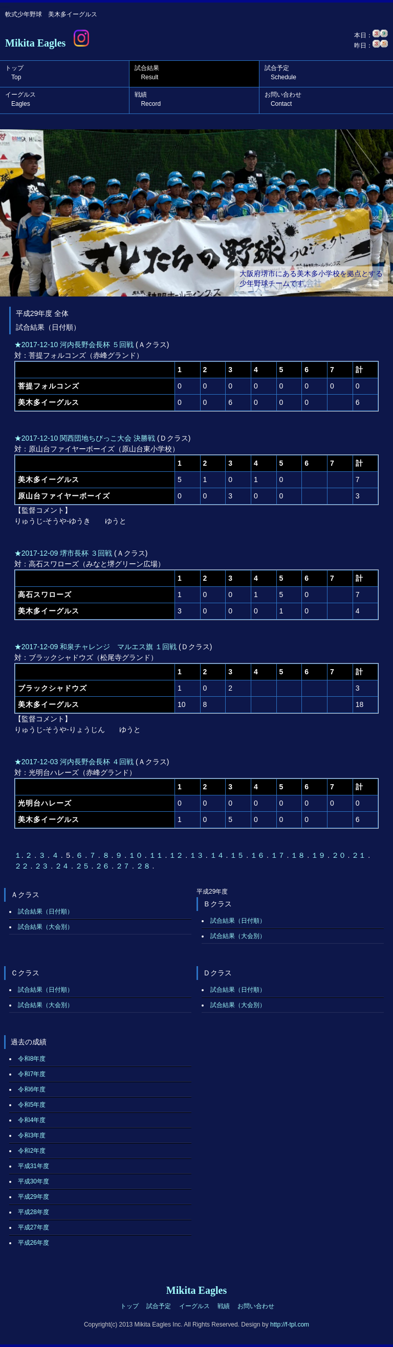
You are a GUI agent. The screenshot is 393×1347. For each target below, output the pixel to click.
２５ (83, 866)
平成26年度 (33, 1242)
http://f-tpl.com (289, 1324)
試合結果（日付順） (45, 911)
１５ (238, 855)
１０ (136, 855)
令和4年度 (32, 1120)
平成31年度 (33, 1166)
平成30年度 (33, 1181)
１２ (177, 855)
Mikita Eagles (35, 43)
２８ (144, 866)
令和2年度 (32, 1150)
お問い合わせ (283, 99)
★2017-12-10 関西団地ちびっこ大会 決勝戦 (84, 438)
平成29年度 (33, 1196)
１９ (319, 855)
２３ (42, 866)
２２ (22, 866)
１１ (157, 855)
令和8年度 (32, 1058)
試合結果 (147, 72)
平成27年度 (33, 1227)
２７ (124, 866)
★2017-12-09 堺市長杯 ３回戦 (63, 553)
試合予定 (280, 72)
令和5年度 (32, 1104)
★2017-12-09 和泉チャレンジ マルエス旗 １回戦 (95, 647)
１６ (258, 855)
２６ (103, 866)
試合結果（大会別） (45, 926)
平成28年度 (33, 1212)
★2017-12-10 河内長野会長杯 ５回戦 (74, 344)
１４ (218, 855)
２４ (63, 866)
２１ (360, 855)
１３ (197, 855)
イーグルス (20, 99)
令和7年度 (32, 1074)
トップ (14, 72)
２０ (340, 855)
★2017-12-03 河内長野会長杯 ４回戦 (74, 762)
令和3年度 (32, 1135)
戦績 (148, 99)
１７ (279, 855)
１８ (299, 855)
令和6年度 (32, 1089)
